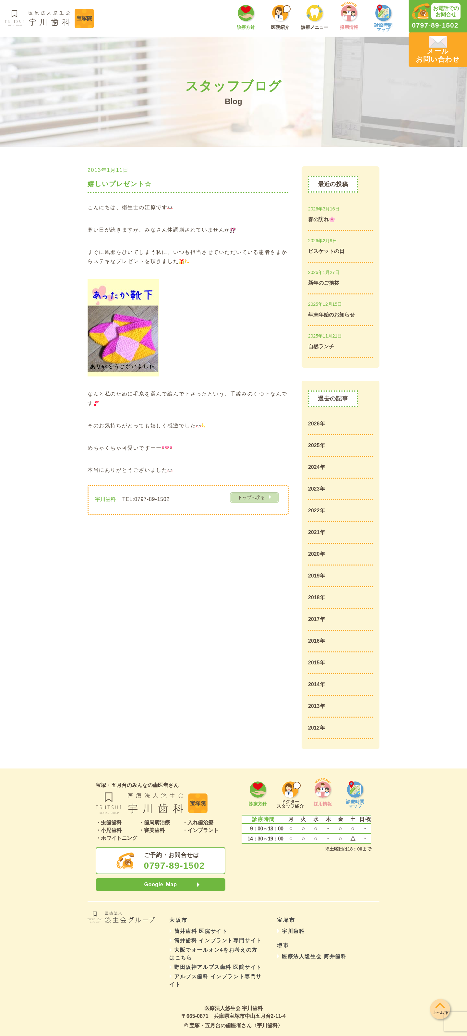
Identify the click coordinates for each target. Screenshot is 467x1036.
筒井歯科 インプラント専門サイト (218, 940)
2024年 (316, 467)
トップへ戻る (251, 497)
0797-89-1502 (174, 865)
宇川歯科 (293, 931)
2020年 (316, 554)
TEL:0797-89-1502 (146, 499)
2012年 (316, 728)
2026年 (316, 423)
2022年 (316, 510)
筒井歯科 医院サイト (200, 931)
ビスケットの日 (326, 251)
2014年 (316, 684)
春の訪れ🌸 (321, 219)
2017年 (316, 619)
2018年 (316, 597)
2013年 (316, 706)
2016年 (316, 641)
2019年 (316, 575)
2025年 (316, 445)
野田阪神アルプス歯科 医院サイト (218, 967)
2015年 (316, 662)
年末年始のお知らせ (331, 314)
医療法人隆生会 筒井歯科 (314, 956)
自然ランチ (321, 346)
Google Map (160, 884)
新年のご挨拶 (323, 283)
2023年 (316, 489)
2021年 (316, 532)
